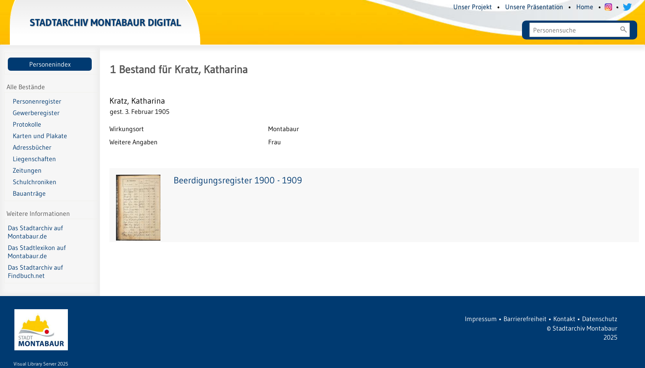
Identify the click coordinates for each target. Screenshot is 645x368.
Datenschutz (599, 319)
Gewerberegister (36, 113)
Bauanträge (29, 193)
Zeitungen (27, 170)
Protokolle (27, 124)
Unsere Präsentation (534, 6)
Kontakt (564, 319)
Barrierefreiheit (525, 319)
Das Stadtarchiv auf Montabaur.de (35, 232)
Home (584, 6)
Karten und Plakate (40, 136)
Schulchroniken (34, 182)
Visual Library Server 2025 (41, 364)
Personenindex (50, 64)
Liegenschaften (34, 159)
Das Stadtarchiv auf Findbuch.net (35, 271)
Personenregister (37, 101)
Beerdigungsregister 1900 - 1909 (238, 180)
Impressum (481, 319)
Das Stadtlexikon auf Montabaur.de (37, 251)
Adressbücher (32, 147)
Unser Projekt (472, 6)
